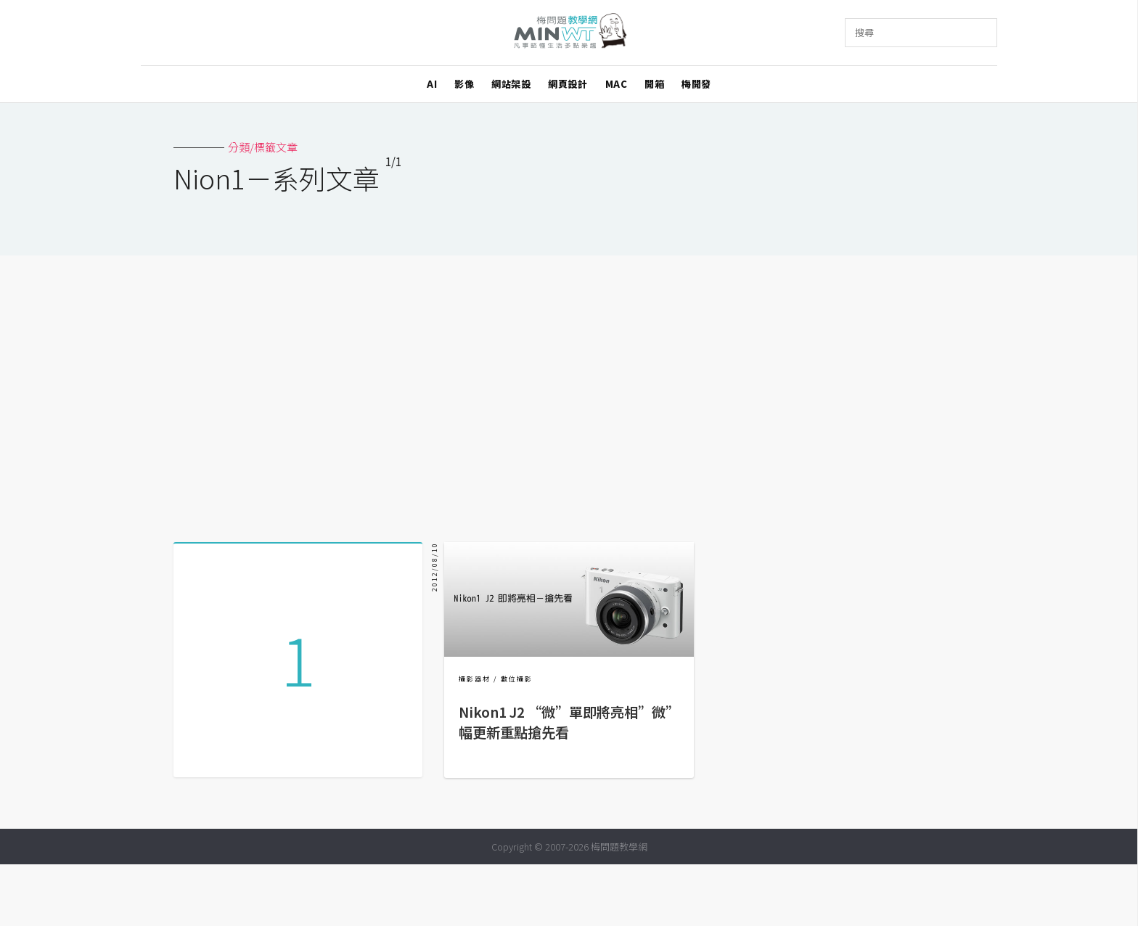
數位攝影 (517, 679)
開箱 (654, 84)
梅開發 (696, 84)
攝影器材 (475, 679)
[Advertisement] (569, 393)
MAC (616, 84)
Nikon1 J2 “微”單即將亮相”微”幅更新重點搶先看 (565, 722)
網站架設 (511, 84)
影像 (464, 84)
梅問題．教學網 (569, 33)
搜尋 (864, 32)
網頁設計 (567, 84)
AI (432, 84)
